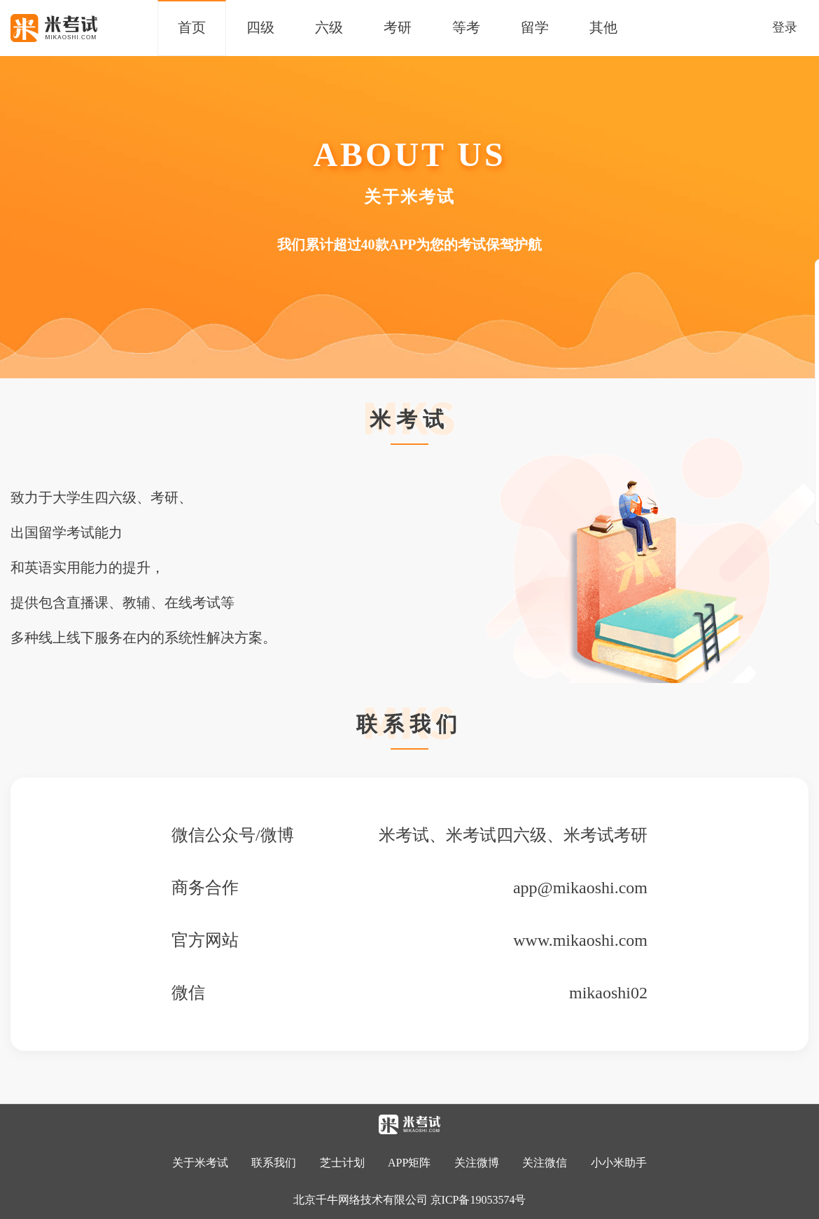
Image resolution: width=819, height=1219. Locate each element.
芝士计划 (342, 1163)
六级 (329, 27)
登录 (784, 27)
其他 (603, 27)
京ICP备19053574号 (478, 1200)
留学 (535, 27)
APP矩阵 (409, 1163)
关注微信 (546, 1163)
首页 (192, 27)
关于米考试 (200, 1163)
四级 (260, 27)
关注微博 (476, 1163)
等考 (466, 27)
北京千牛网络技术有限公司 (360, 1200)
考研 (398, 27)
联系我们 (273, 1163)
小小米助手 (619, 1163)
